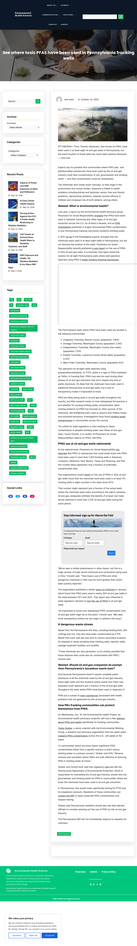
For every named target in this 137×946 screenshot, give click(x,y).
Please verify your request (74, 552)
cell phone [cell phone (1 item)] (14, 499)
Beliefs (93, 879)
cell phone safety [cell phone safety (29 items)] (17, 524)
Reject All (33, 935)
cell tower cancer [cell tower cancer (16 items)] (17, 535)
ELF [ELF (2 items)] (29, 589)
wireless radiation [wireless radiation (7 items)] (17, 662)
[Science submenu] (69, 5)
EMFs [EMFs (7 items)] (33, 594)
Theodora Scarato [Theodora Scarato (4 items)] (17, 646)
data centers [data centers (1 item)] (15, 583)
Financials (80, 879)
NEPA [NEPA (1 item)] (30, 616)
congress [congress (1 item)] (14, 578)
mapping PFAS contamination (73, 741)
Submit (111, 557)
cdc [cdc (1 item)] (34, 494)
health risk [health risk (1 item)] (14, 610)
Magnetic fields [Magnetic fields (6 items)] (16, 616)
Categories (13, 176)
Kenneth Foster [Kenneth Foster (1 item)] (30, 610)
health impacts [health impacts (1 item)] (30, 605)
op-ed (69, 238)
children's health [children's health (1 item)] (17, 572)
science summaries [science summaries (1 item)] (18, 635)
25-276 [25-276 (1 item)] (28, 488)
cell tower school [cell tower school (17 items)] (17, 562)
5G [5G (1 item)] (11, 488)
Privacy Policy (109, 879)
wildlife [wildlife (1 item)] (13, 651)
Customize (16, 935)
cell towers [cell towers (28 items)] (14, 551)
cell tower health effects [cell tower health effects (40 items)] (20, 540)
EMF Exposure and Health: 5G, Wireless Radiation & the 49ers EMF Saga (23, 367)
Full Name (68, 542)
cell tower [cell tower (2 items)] (14, 529)
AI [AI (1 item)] (11, 494)
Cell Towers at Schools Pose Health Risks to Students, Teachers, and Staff (21, 346)
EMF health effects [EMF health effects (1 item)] (18, 594)
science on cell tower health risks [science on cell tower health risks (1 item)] (21, 628)
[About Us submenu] (56, 5)
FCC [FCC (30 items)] (31, 599)
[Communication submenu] (58, 14)
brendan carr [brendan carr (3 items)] (22, 494)
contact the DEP (66, 802)
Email (87, 542)
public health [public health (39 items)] (15, 621)
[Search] (120, 16)
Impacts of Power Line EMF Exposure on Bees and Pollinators (29, 293)
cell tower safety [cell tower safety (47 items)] (17, 556)
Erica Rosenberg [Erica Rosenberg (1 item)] (17, 599)
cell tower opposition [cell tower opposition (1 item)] (19, 545)
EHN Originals (64, 841)
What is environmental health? (88, 206)
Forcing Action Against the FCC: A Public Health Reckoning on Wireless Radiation (22, 325)
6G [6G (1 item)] (19, 488)
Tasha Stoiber (65, 734)
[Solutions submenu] (73, 14)
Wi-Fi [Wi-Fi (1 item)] (32, 646)
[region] (33, 927)
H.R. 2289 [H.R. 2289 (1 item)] (14, 605)
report (87, 478)
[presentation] (83, 559)
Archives (11, 143)
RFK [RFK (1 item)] (27, 621)
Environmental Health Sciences (23, 14)
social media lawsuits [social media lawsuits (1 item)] (19, 640)
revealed (98, 216)
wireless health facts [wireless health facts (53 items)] (18, 657)
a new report (98, 249)
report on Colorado (105, 594)
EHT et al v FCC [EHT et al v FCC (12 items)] (16, 589)
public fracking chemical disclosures (100, 261)
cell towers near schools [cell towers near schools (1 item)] (20, 567)
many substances (89, 701)
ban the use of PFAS (97, 605)
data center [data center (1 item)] (28, 578)
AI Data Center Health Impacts (28, 308)
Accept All (49, 935)
